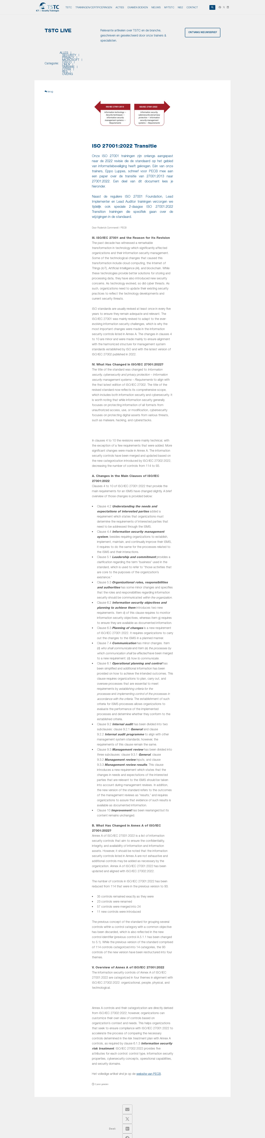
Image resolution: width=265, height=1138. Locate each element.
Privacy (118, 1132)
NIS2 (180, 7)
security (81, 54)
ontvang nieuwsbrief (202, 32)
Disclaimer (129, 1132)
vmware (166, 54)
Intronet (190, 1132)
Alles (64, 54)
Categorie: (52, 54)
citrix (182, 54)
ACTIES (120, 7)
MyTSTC (169, 7)
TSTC (68, 7)
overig (208, 54)
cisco (137, 54)
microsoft (118, 54)
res (194, 54)
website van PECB (148, 1055)
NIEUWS (156, 7)
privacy (99, 54)
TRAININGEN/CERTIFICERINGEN (93, 7)
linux (151, 54)
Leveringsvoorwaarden (149, 1132)
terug (49, 73)
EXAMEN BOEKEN (138, 7)
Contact (192, 7)
